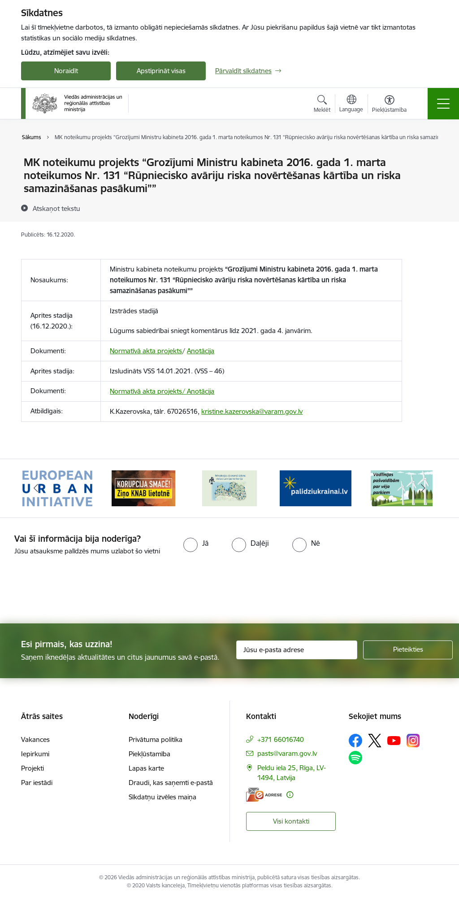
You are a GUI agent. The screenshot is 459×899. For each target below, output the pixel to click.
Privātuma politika (155, 739)
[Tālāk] (423, 488)
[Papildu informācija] (289, 794)
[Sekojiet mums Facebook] (355, 740)
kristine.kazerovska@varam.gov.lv (252, 411)
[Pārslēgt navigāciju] (443, 103)
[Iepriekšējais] (35, 488)
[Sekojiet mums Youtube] (394, 740)
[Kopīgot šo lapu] (425, 181)
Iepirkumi (35, 754)
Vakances (35, 739)
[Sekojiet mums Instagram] (413, 740)
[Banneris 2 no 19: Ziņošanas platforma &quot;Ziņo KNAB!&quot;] (143, 487)
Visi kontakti (291, 821)
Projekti (32, 768)
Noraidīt (66, 70)
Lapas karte (146, 768)
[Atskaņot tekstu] (56, 208)
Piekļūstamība (149, 754)
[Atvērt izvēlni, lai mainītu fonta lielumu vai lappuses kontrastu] (389, 105)
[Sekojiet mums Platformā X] (374, 740)
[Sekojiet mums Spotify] (355, 757)
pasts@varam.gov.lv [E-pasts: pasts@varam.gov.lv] (287, 753)
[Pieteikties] (408, 649)
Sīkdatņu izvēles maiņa (162, 797)
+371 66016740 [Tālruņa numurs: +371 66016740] (280, 739)
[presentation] (75, 590)
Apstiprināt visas (161, 70)
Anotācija (200, 350)
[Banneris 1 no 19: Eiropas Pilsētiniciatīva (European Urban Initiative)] (57, 487)
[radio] (195, 543)
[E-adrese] (264, 794)
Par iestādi (36, 782)
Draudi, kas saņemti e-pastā (171, 782)
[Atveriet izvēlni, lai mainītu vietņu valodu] (351, 104)
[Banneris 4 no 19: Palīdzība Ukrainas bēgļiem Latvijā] (315, 487)
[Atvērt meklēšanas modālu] (322, 105)
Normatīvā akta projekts (146, 350)
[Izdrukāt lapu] (425, 159)
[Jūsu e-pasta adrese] (296, 649)
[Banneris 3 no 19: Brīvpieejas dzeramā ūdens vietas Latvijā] (229, 487)
